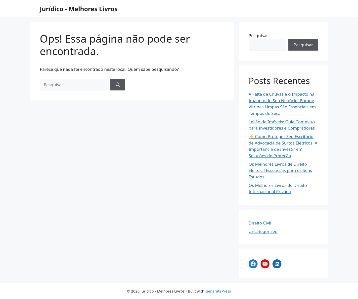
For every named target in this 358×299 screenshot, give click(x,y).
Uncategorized (263, 231)
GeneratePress (218, 291)
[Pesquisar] (117, 85)
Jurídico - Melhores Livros (79, 8)
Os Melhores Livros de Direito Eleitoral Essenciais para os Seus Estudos (280, 170)
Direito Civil (260, 223)
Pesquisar (258, 35)
